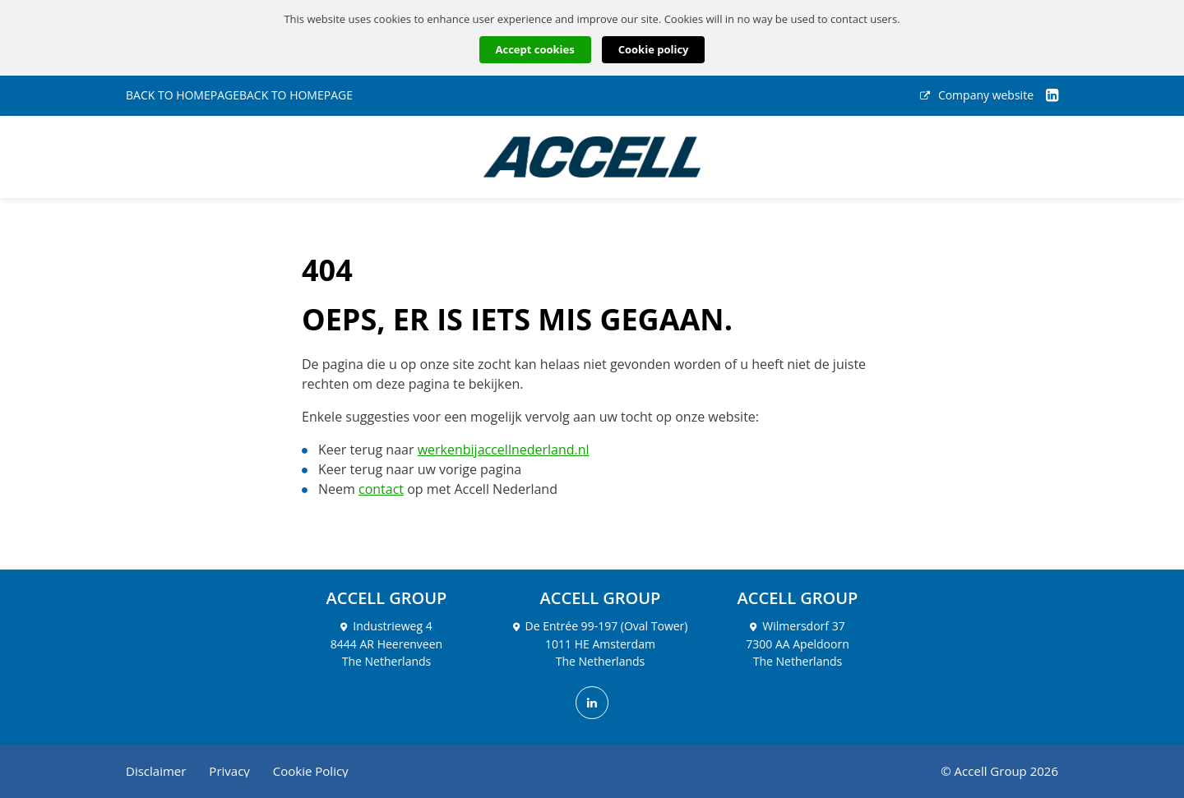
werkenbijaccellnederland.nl (504, 450)
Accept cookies (535, 49)
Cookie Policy (311, 771)
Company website (977, 95)
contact (381, 489)
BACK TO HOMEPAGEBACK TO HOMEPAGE (239, 95)
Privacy (229, 771)
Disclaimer (156, 771)
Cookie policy (653, 49)
